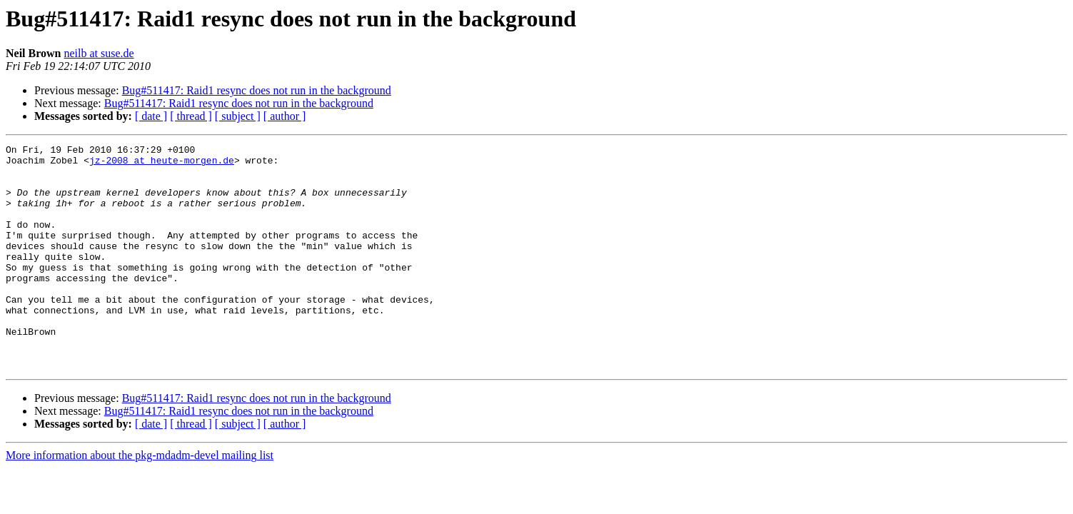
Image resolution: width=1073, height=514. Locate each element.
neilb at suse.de (99, 53)
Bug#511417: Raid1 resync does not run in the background (256, 90)
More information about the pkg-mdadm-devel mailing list (139, 500)
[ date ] (151, 116)
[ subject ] (238, 116)
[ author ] (284, 116)
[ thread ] (191, 116)
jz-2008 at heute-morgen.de (161, 164)
